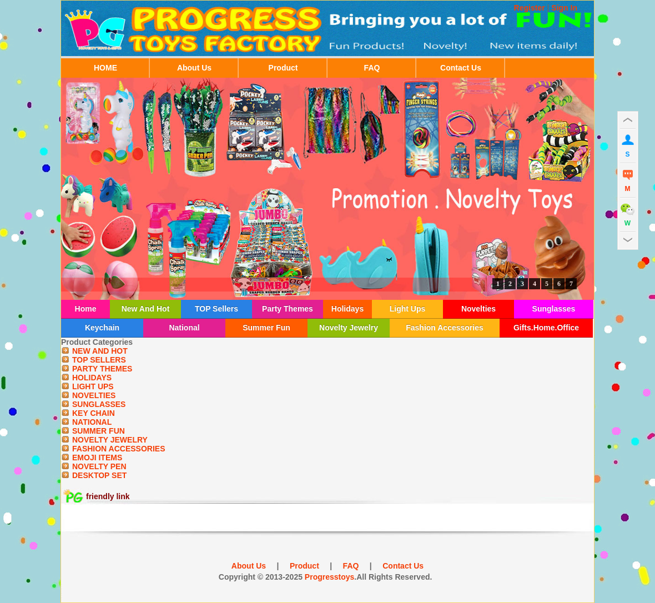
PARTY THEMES (102, 368)
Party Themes (287, 308)
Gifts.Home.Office (546, 327)
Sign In (564, 7)
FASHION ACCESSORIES (118, 448)
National (184, 327)
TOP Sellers (216, 308)
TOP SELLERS (99, 359)
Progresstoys (329, 576)
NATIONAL (92, 422)
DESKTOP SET (99, 475)
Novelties (478, 308)
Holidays (347, 308)
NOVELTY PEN (99, 466)
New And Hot (146, 308)
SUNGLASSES (98, 404)
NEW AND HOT (100, 350)
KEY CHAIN (93, 413)
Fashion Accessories (444, 327)
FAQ (372, 67)
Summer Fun (266, 327)
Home (86, 308)
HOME (105, 67)
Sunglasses (554, 308)
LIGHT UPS (93, 386)
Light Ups (408, 308)
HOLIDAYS (92, 377)
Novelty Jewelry (348, 327)
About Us (194, 67)
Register (529, 7)
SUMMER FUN (98, 430)
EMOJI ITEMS (97, 457)
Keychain (102, 327)
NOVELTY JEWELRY (110, 439)
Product (283, 67)
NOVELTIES (93, 395)
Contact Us (460, 67)
